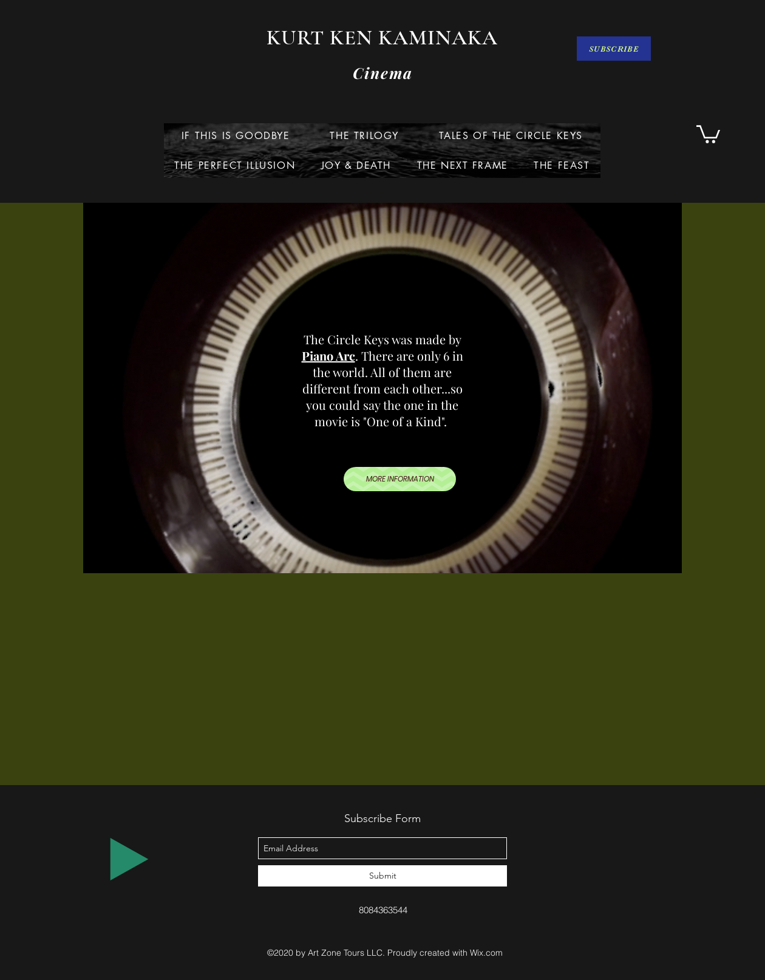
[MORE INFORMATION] (400, 479)
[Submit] (382, 875)
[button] (708, 133)
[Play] (129, 859)
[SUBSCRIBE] (614, 48)
